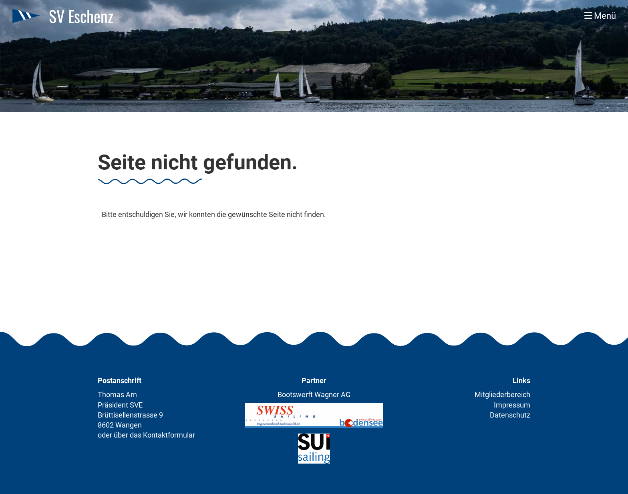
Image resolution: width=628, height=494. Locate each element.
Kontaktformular (169, 435)
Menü (600, 16)
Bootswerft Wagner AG (314, 394)
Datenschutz (510, 415)
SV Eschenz (81, 16)
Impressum (512, 405)
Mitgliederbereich (502, 394)
